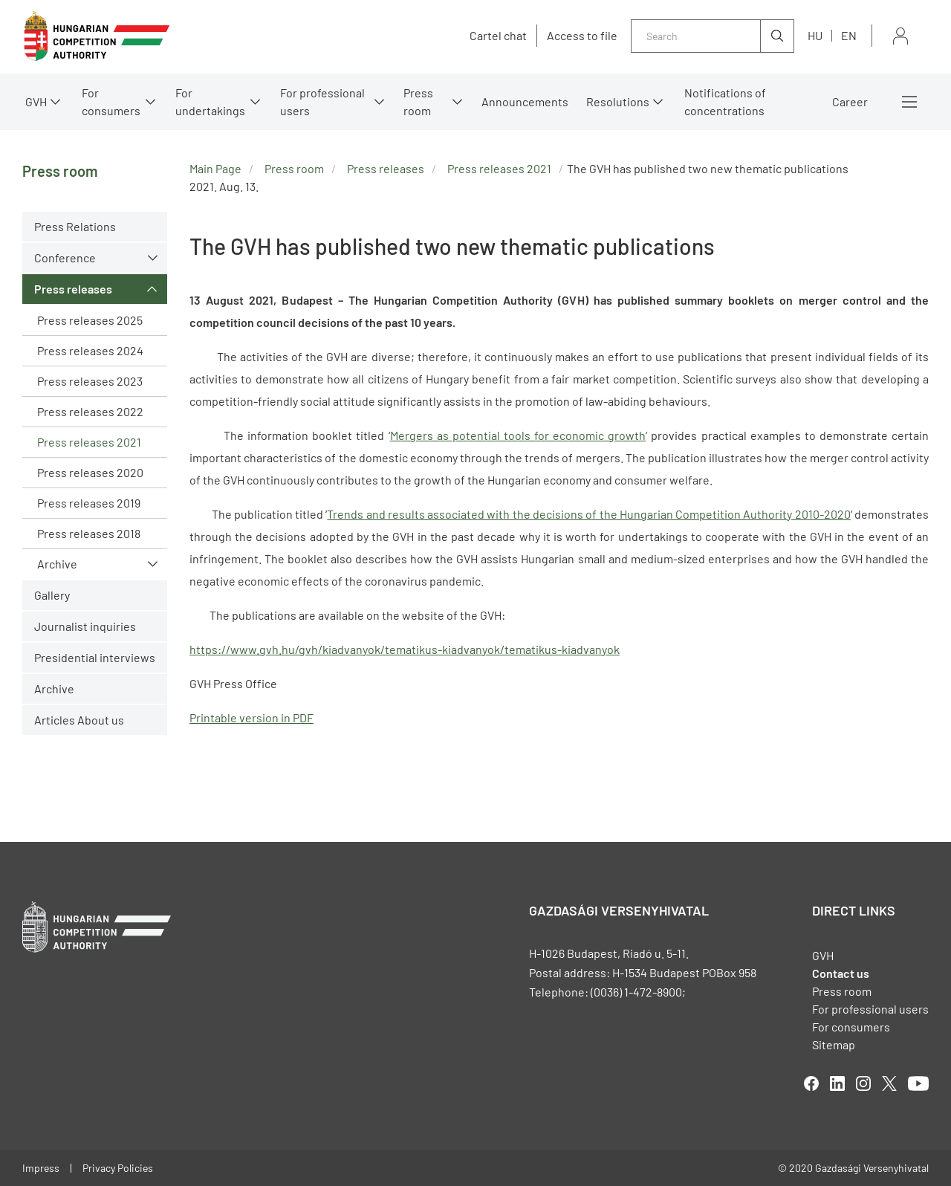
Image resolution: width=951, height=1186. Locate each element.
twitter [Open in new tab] (889, 1083)
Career (850, 101)
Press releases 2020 (90, 472)
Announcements (524, 101)
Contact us (840, 973)
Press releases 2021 (89, 442)
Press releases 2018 (88, 533)
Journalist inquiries (85, 626)
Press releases (73, 289)
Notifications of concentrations (725, 101)
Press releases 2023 (90, 381)
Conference (65, 257)
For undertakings (210, 101)
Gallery (52, 595)
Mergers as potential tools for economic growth (518, 435)
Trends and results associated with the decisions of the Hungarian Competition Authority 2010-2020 (588, 514)
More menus (909, 102)
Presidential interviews (94, 657)
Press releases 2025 (90, 320)
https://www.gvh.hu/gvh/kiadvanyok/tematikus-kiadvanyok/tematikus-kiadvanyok (404, 649)
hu (815, 35)
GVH (36, 101)
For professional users (322, 101)
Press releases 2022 (90, 411)
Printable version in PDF (251, 717)
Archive (57, 564)
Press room (418, 101)
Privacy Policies (117, 1167)
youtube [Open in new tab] (918, 1083)
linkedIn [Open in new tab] (837, 1083)
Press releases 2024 (90, 350)
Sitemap (833, 1044)
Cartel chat (498, 36)
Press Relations (75, 226)
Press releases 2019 (88, 503)
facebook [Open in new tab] (811, 1083)
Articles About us (79, 720)
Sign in (900, 36)
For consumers (111, 101)
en (849, 35)
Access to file (582, 36)
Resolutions (617, 101)
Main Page (215, 168)
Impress (40, 1167)
